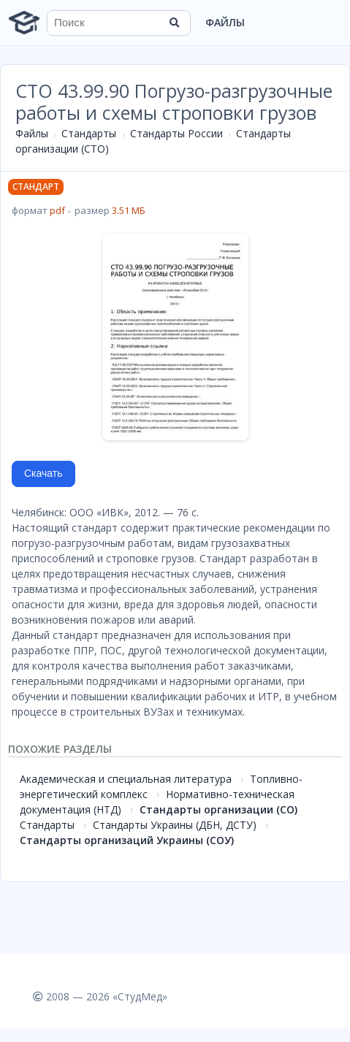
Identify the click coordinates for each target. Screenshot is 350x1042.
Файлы (225, 22)
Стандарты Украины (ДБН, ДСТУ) (174, 825)
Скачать (43, 473)
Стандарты (88, 133)
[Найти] (174, 22)
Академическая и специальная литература (126, 779)
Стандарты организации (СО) (218, 809)
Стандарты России (176, 133)
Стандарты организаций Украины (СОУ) (127, 840)
